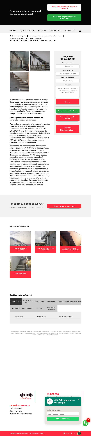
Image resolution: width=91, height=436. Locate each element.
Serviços (54, 31)
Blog (41, 31)
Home (13, 31)
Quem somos (27, 31)
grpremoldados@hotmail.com (21, 414)
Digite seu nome (67, 63)
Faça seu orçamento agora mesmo (64, 7)
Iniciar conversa (63, 419)
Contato (70, 31)
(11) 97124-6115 (16, 411)
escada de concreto (36, 36)
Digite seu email (67, 70)
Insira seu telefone (54, 410)
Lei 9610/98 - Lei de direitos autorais (47, 334)
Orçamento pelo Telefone (67, 118)
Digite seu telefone (67, 77)
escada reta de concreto (53, 36)
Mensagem (67, 85)
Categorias (22, 36)
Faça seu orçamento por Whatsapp (64, 17)
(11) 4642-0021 (16, 408)
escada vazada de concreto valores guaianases (26, 38)
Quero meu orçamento (64, 206)
